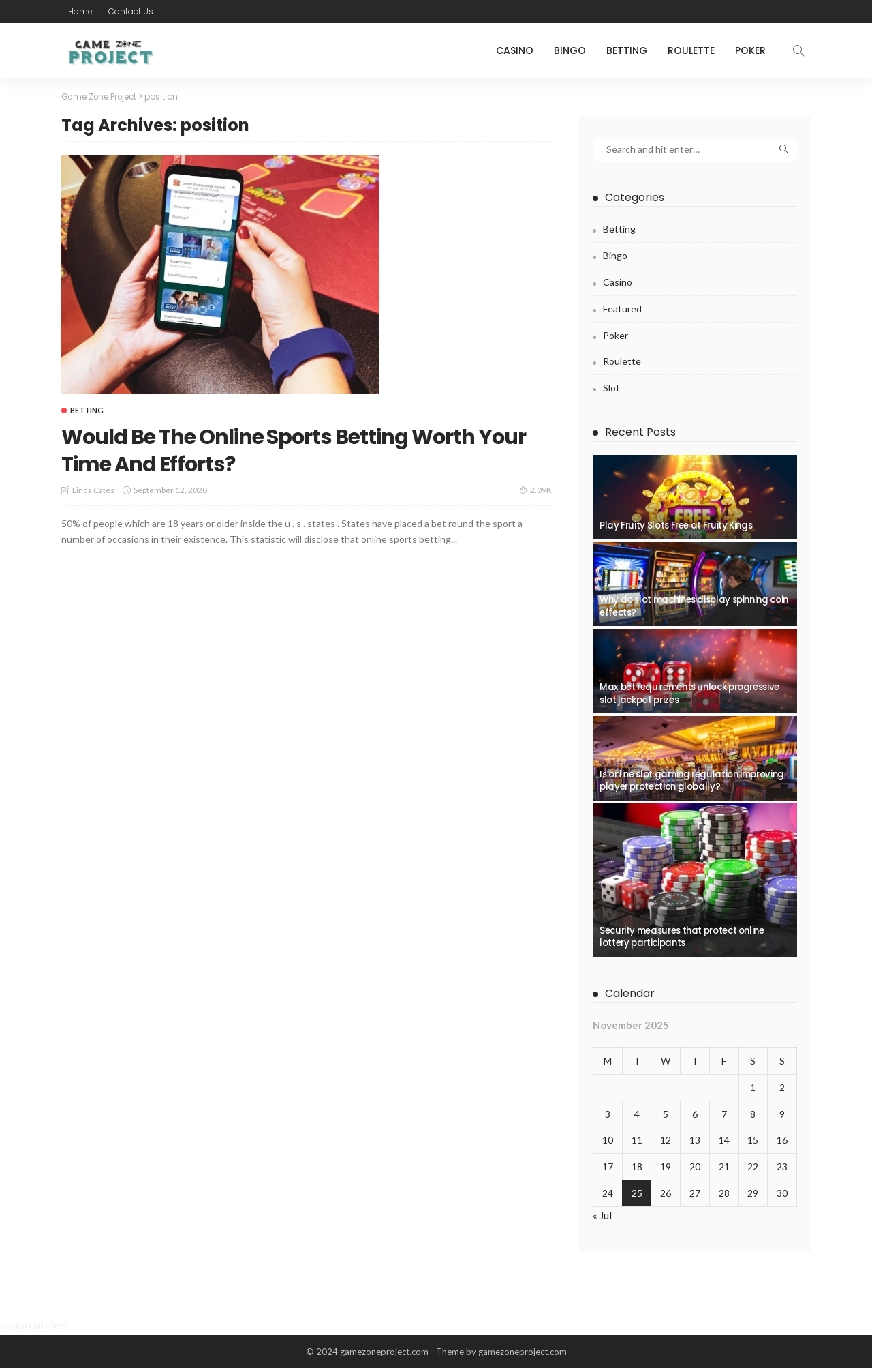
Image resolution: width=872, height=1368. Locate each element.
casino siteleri (33, 1325)
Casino (514, 50)
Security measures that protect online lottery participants (682, 936)
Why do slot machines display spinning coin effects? (694, 606)
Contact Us (130, 11)
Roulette (691, 50)
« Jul (602, 1214)
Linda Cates (93, 490)
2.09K (535, 489)
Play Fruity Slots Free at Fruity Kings (676, 525)
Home (80, 11)
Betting (626, 50)
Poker (750, 50)
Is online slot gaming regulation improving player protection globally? (692, 779)
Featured (622, 307)
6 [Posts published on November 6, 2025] (695, 1112)
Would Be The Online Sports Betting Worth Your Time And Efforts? (304, 449)
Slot (611, 387)
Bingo (570, 50)
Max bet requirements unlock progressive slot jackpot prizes (689, 692)
